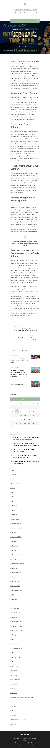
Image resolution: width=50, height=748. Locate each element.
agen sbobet (14, 684)
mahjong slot (14, 635)
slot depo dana (15, 657)
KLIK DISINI (14, 724)
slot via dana (14, 653)
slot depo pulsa (15, 581)
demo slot (13, 559)
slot (11, 492)
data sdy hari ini (15, 613)
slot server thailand (16, 626)
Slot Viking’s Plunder (16, 384)
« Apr (12, 426)
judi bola (13, 706)
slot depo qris (14, 577)
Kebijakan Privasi (34, 745)
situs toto (13, 688)
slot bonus (13, 693)
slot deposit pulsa (16, 590)
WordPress (27, 745)
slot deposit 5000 (15, 537)
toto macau (13, 671)
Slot (27, 29)
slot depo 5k (14, 541)
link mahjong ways (16, 648)
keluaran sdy (14, 617)
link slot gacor (14, 702)
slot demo (32, 212)
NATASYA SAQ (21, 43)
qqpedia (12, 488)
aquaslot (13, 474)
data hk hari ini (14, 608)
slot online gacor (15, 519)
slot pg (12, 639)
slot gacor (13, 506)
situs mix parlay (15, 679)
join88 (12, 479)
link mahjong (14, 644)
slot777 (12, 662)
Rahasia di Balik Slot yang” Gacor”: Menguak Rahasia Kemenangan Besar (25, 243)
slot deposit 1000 (15, 621)
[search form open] (37, 20)
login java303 (14, 483)
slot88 (12, 595)
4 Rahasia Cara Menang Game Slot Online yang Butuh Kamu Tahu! (19, 360)
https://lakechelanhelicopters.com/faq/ (22, 697)
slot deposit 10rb (15, 572)
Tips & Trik (34, 29)
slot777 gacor (14, 666)
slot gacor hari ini (15, 524)
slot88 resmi (14, 599)
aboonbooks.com (25, 9)
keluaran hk (14, 604)
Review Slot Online (18, 29)
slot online (13, 510)
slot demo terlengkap (17, 555)
